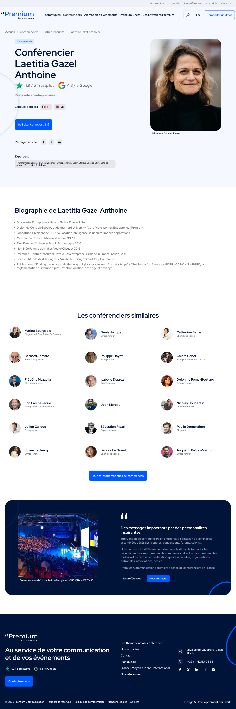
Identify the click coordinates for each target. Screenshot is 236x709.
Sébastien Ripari (113, 427)
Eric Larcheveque (38, 403)
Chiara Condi (186, 356)
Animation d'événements (100, 15)
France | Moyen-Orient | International (145, 668)
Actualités (211, 3)
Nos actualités (130, 649)
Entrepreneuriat (54, 32)
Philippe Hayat (112, 356)
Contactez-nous (19, 681)
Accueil (10, 32)
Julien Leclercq (36, 450)
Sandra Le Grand (113, 450)
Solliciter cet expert (33, 124)
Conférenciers (72, 15)
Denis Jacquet (112, 332)
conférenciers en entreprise (159, 539)
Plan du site (128, 662)
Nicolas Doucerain (190, 403)
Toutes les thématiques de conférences (118, 476)
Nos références (193, 3)
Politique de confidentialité (89, 702)
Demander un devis (219, 15)
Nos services (157, 3)
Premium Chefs (130, 15)
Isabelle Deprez (112, 379)
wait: (228, 702)
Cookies (134, 702)
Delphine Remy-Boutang (195, 379)
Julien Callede (35, 427)
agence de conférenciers (185, 568)
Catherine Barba (189, 332)
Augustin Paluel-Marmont (196, 450)
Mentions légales (117, 702)
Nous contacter (158, 578)
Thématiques (51, 15)
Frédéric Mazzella (38, 379)
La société (174, 3)
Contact (226, 3)
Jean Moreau (111, 405)
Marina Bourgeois (38, 331)
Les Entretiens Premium (158, 15)
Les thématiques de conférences (142, 643)
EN (198, 15)
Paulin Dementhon (191, 427)
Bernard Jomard (37, 356)
